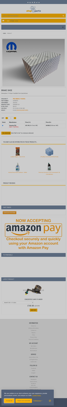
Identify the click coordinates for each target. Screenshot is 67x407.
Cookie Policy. (36, 395)
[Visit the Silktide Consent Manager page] (50, 401)
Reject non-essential (23, 400)
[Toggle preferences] (37, 401)
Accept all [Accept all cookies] (9, 400)
